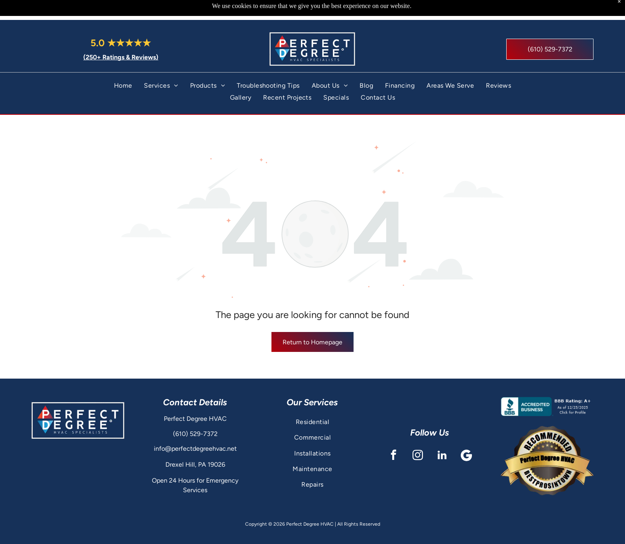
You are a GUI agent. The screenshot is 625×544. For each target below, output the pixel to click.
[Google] (466, 436)
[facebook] (393, 436)
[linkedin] (442, 436)
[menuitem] (123, 65)
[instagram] (417, 436)
